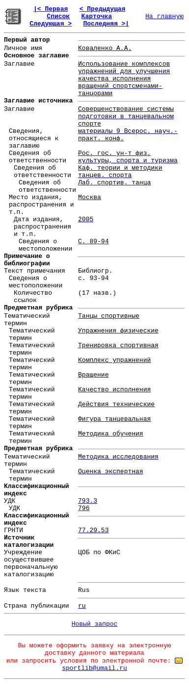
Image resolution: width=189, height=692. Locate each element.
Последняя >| (106, 23)
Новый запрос (95, 624)
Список (58, 16)
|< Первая (50, 9)
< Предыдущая (103, 9)
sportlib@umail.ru (94, 668)
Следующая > (50, 23)
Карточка (96, 16)
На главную (164, 16)
